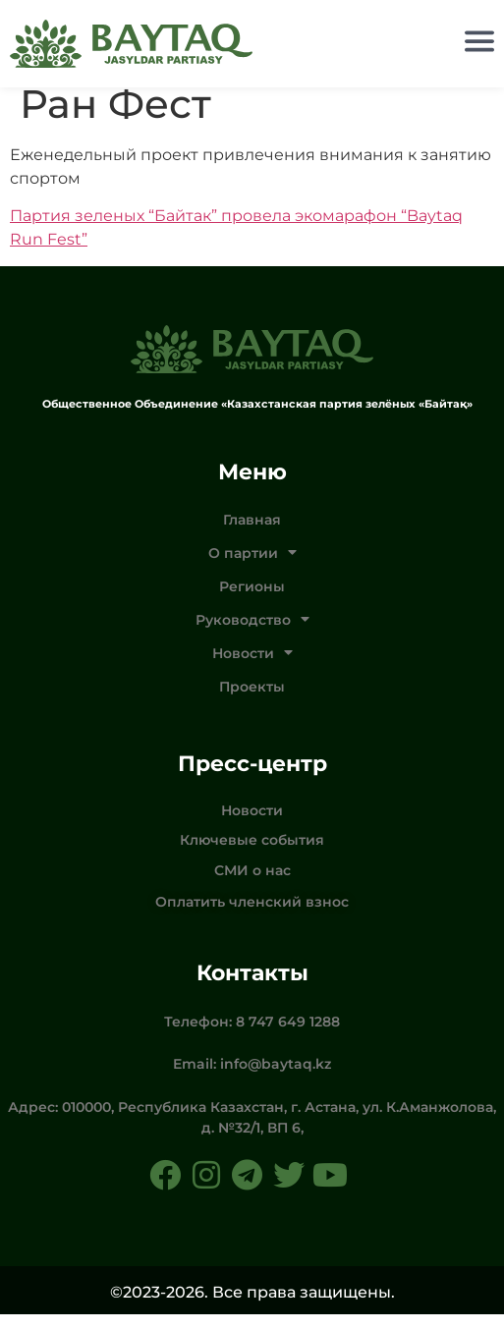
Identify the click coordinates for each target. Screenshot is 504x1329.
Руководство (252, 633)
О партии (252, 566)
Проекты (252, 700)
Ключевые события (252, 854)
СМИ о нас (252, 884)
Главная (252, 533)
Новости (252, 667)
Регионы (252, 600)
